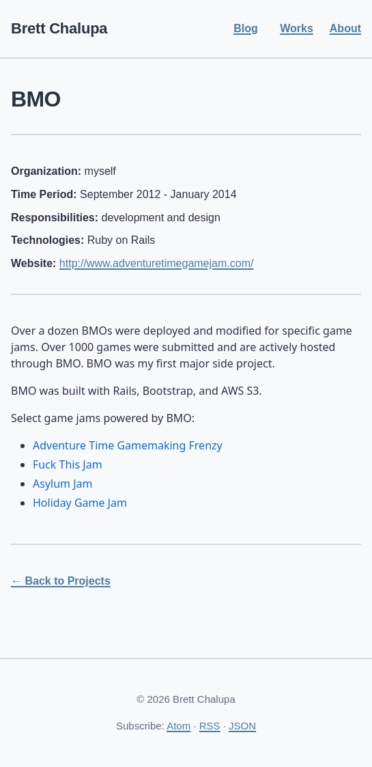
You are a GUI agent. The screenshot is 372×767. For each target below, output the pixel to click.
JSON (242, 725)
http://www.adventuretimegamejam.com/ (156, 263)
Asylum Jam (63, 483)
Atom (178, 725)
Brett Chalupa (59, 28)
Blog (245, 28)
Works (296, 28)
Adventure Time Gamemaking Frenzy (128, 445)
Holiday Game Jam (80, 502)
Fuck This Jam (67, 464)
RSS (209, 725)
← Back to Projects (61, 581)
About (345, 28)
